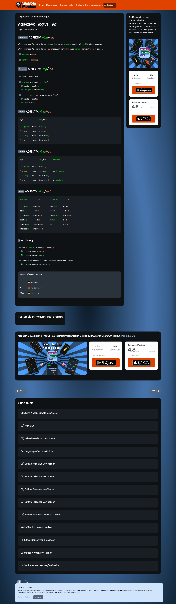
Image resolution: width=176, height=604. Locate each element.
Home (41, 5)
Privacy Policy (24, 597)
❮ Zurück (21, 390)
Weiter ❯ (155, 390)
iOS (139, 29)
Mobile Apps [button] (51, 5)
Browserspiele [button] (66, 5)
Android (132, 29)
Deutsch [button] (109, 5)
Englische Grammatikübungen (89, 5)
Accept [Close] (38, 597)
